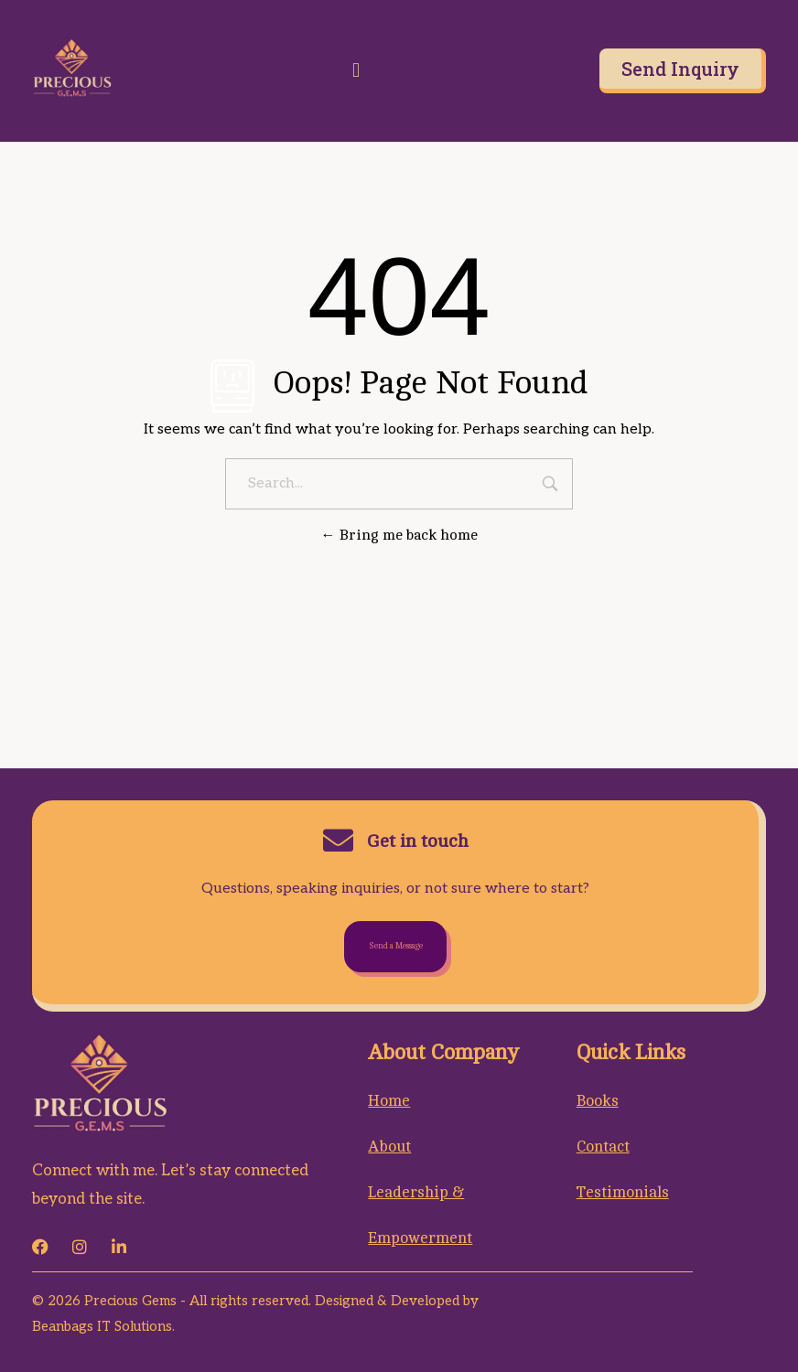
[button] (356, 71)
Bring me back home (399, 535)
